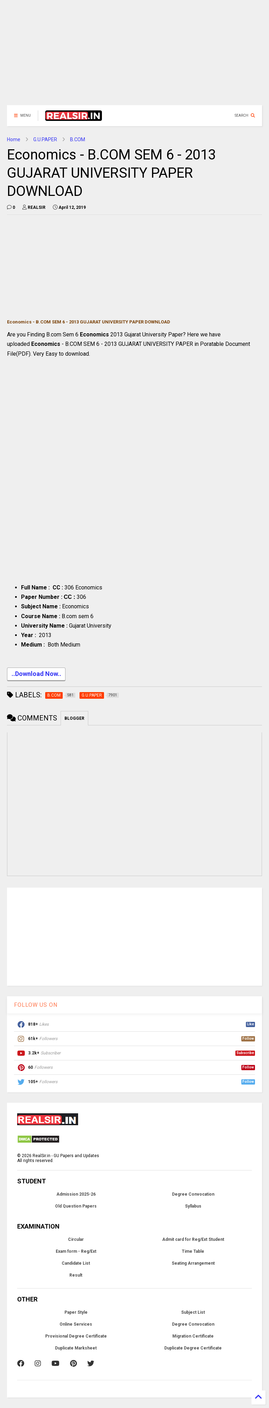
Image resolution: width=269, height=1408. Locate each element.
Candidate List (76, 1263)
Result (75, 1275)
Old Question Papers (76, 1206)
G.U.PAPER (45, 139)
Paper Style (76, 1312)
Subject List (193, 1312)
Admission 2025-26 (76, 1194)
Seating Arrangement (193, 1263)
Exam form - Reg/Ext (76, 1251)
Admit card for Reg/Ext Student (193, 1239)
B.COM (77, 139)
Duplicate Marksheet (76, 1348)
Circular (76, 1239)
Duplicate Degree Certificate (193, 1348)
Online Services (76, 1324)
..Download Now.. (36, 675)
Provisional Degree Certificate (76, 1336)
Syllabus (193, 1206)
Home (13, 139)
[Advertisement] (134, 56)
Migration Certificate (193, 1336)
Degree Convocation (193, 1194)
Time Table (193, 1251)
